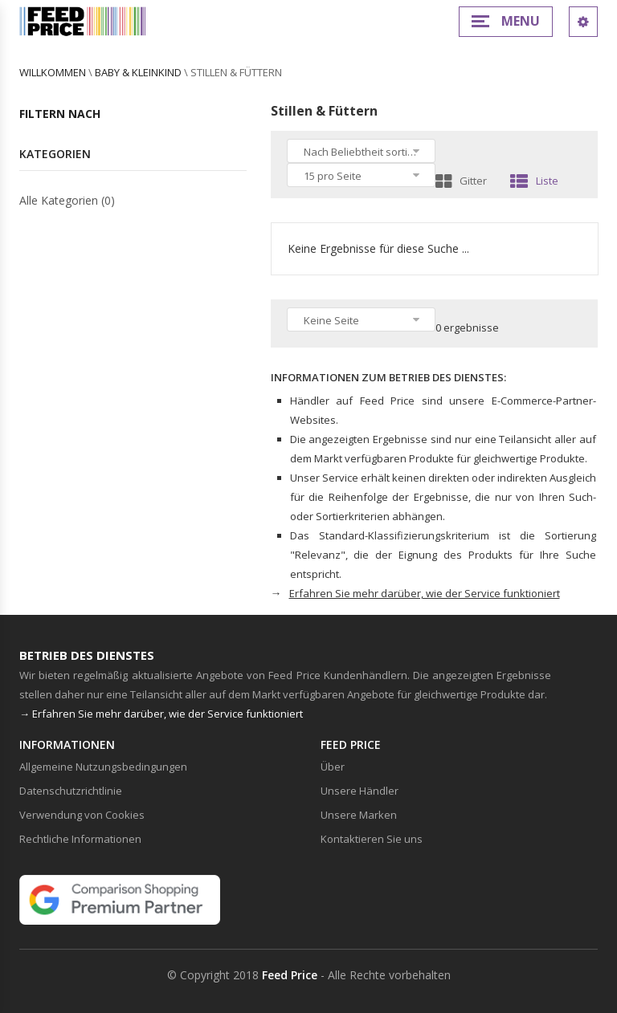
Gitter (461, 180)
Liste (534, 180)
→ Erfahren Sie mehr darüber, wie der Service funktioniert (161, 713)
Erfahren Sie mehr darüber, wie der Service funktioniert (424, 593)
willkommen (52, 72)
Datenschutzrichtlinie (70, 790)
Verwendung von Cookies (82, 815)
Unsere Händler (359, 790)
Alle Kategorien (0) (67, 200)
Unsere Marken (359, 815)
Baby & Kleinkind (138, 72)
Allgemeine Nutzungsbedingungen (103, 766)
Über (333, 766)
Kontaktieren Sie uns (372, 839)
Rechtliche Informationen (80, 839)
